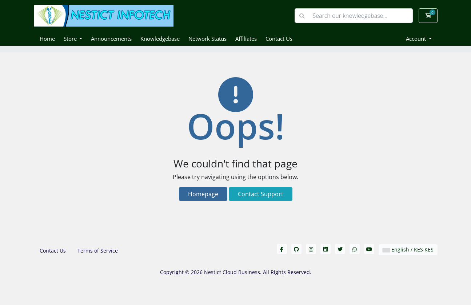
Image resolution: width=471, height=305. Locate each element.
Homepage (203, 194)
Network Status (207, 38)
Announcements (111, 38)
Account (416, 38)
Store (71, 38)
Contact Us (279, 38)
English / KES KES (408, 249)
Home (47, 38)
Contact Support (260, 194)
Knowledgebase (160, 38)
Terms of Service (97, 250)
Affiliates (246, 38)
